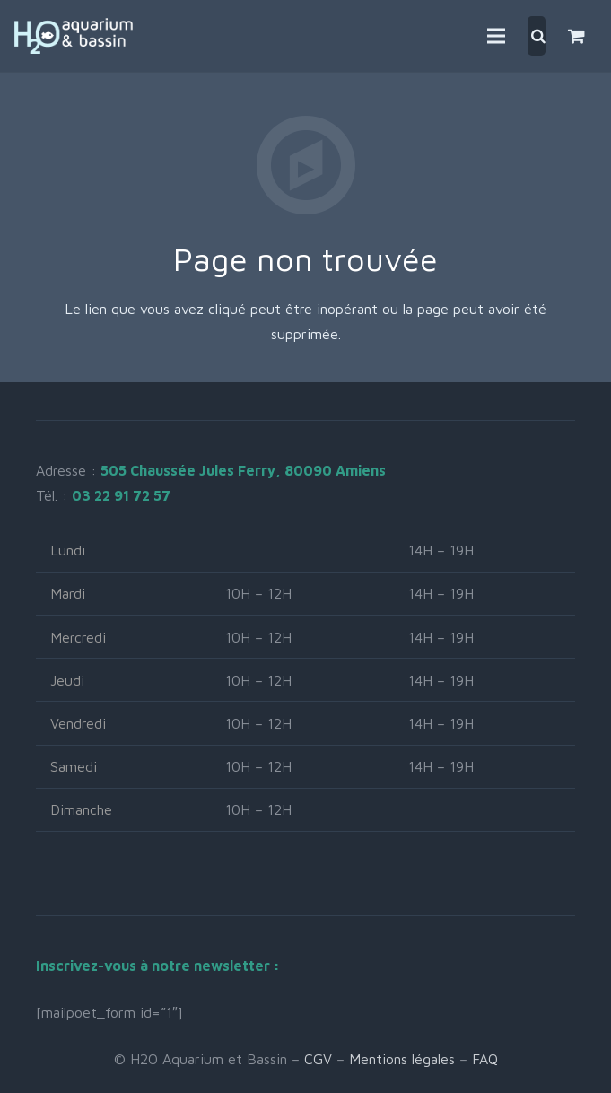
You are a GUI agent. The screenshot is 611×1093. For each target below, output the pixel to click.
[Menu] (496, 35)
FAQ (485, 1059)
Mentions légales (402, 1059)
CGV (318, 1059)
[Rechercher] (538, 36)
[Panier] (576, 36)
